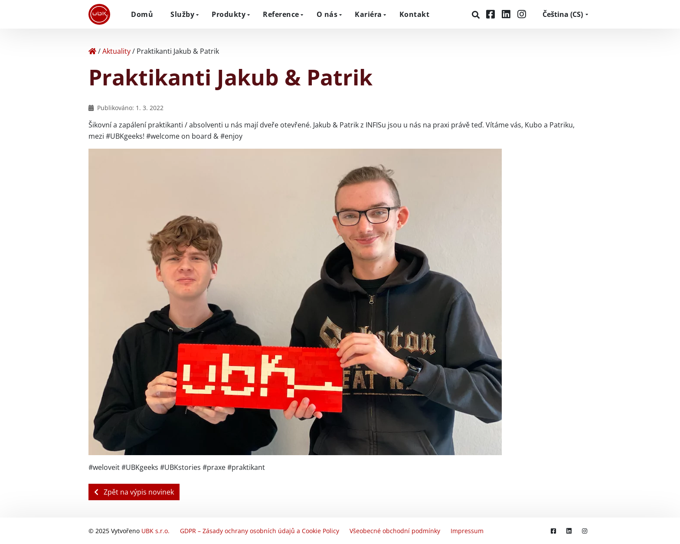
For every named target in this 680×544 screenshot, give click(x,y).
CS (563, 14)
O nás (327, 14)
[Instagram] (521, 14)
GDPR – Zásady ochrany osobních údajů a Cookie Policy (259, 531)
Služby (182, 14)
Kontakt (414, 14)
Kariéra (368, 14)
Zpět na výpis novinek (134, 492)
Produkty (228, 14)
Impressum (467, 531)
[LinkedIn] (507, 14)
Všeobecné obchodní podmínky (395, 531)
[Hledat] (477, 15)
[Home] (92, 51)
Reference (281, 14)
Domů (142, 14)
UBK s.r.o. (155, 531)
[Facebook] (491, 14)
